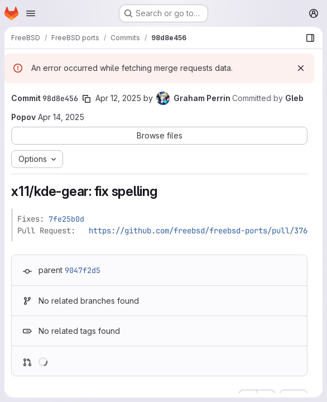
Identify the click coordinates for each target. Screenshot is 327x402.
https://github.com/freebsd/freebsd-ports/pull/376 (198, 231)
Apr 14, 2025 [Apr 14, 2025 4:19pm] (61, 117)
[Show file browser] (310, 38)
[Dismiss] (300, 68)
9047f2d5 (82, 270)
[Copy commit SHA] (86, 99)
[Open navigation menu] (31, 13)
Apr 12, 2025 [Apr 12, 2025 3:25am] (118, 98)
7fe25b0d (66, 219)
